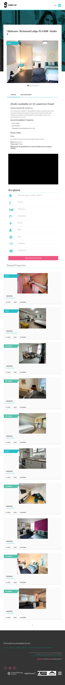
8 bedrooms (50, 647)
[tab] (13, 94)
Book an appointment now (33, 258)
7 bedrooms (43, 647)
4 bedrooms (24, 647)
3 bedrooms (18, 647)
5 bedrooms (31, 647)
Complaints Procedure (56, 655)
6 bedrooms (37, 647)
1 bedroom (5, 647)
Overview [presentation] (13, 94)
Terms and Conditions (38, 655)
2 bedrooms (12, 647)
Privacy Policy (47, 655)
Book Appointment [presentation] (26, 94)
